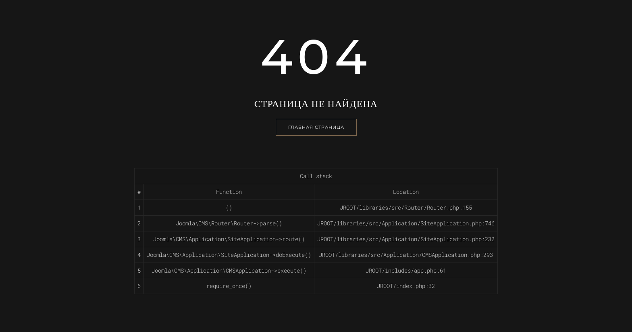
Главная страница (316, 127)
